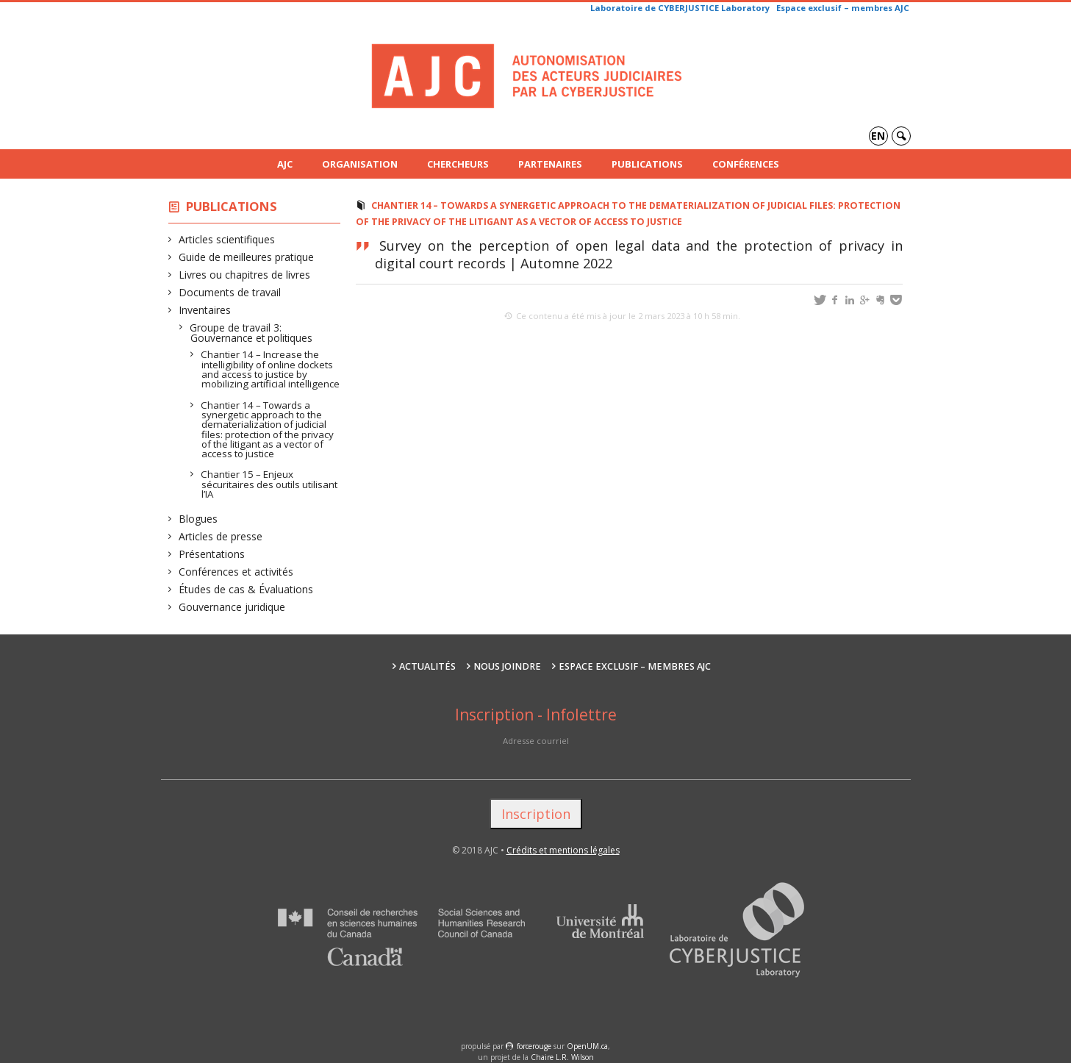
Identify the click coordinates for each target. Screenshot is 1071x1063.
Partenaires (550, 164)
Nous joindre (507, 666)
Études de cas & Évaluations (246, 589)
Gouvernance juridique (232, 607)
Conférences (745, 164)
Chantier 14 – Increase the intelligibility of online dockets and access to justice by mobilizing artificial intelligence (270, 369)
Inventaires (205, 310)
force (534, 1046)
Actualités (427, 666)
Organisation (360, 164)
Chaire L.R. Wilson (562, 1057)
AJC (285, 164)
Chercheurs (458, 164)
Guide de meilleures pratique (246, 257)
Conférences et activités (236, 572)
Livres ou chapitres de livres (244, 275)
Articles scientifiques (227, 239)
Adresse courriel (536, 740)
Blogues (198, 519)
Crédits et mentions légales (563, 850)
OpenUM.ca (587, 1046)
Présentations (212, 554)
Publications (647, 164)
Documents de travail (230, 292)
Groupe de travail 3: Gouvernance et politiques (251, 333)
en (878, 136)
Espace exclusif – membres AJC (842, 7)
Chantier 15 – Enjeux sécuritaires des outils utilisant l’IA (269, 484)
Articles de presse (220, 536)
